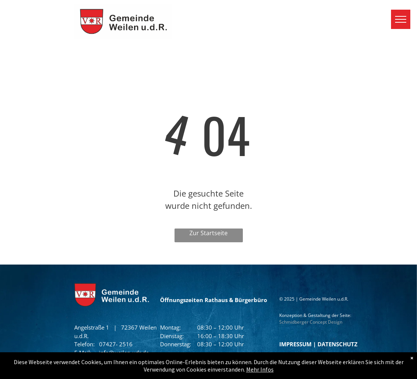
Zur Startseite (208, 233)
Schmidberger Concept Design (310, 322)
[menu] (400, 19)
